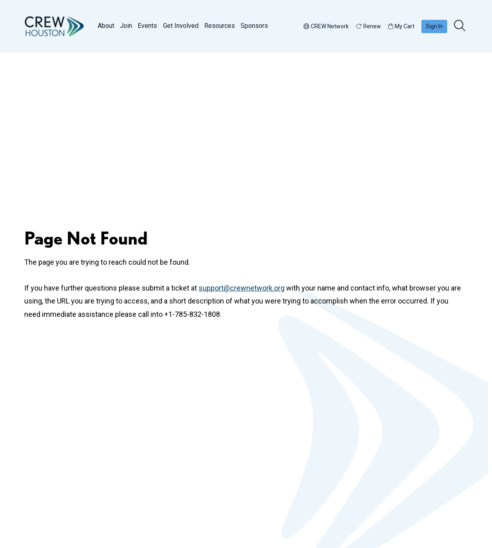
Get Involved (181, 26)
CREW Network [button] (326, 26)
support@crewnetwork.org (242, 288)
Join (126, 26)
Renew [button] (368, 26)
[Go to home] (54, 26)
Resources (219, 26)
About (106, 26)
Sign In (434, 26)
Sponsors (254, 26)
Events (147, 26)
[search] (460, 26)
